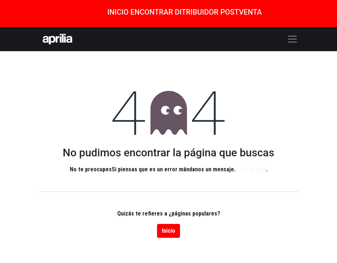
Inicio (168, 230)
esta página (251, 169)
